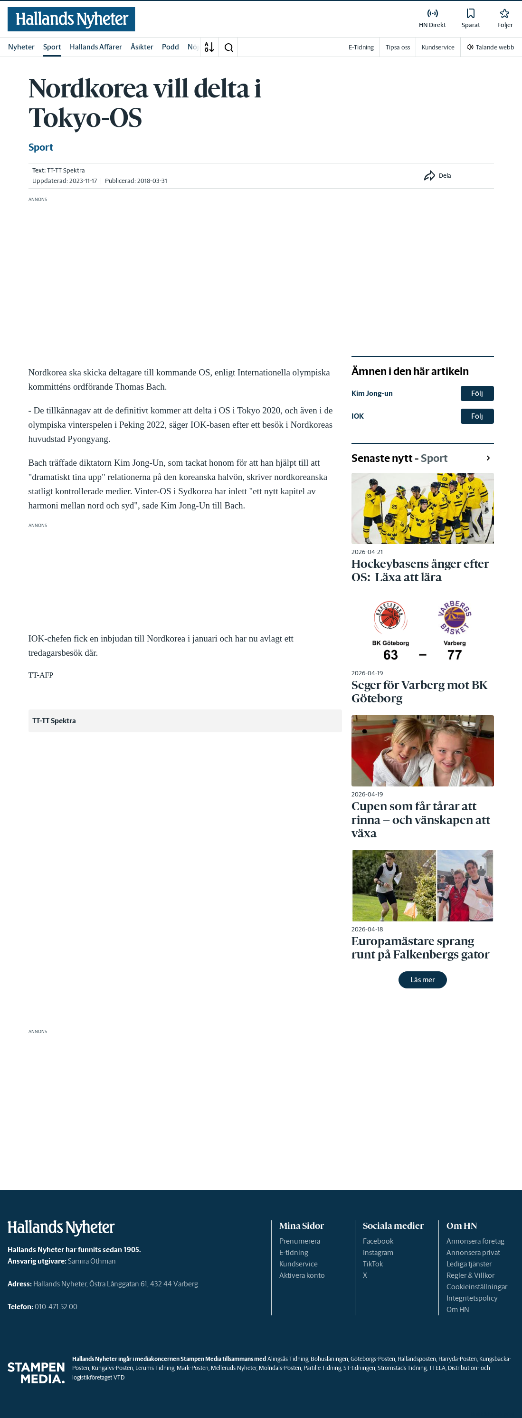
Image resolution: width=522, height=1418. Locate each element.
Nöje (195, 46)
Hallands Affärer (96, 46)
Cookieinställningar (476, 1286)
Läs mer (422, 979)
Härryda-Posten (457, 1358)
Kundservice (298, 1263)
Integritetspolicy (472, 1298)
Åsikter (142, 46)
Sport (52, 46)
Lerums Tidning (154, 1367)
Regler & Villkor (470, 1275)
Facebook (378, 1241)
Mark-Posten (193, 1367)
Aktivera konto (302, 1275)
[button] (228, 47)
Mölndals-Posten (280, 1367)
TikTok (373, 1263)
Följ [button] (477, 393)
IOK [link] (357, 416)
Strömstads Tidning (402, 1367)
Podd (170, 46)
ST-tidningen (359, 1367)
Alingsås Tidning (287, 1358)
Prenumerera (299, 1241)
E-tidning (293, 1252)
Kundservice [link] (438, 47)
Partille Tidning (322, 1367)
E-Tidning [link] (361, 47)
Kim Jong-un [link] (372, 393)
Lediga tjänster (469, 1263)
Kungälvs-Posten (112, 1367)
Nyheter (21, 46)
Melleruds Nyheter (233, 1367)
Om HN (457, 1309)
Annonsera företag (475, 1241)
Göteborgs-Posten (373, 1358)
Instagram (378, 1252)
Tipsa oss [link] (398, 47)
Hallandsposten (417, 1358)
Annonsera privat (473, 1252)
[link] (71, 19)
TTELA (437, 1367)
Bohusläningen (329, 1358)
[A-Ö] (209, 47)
